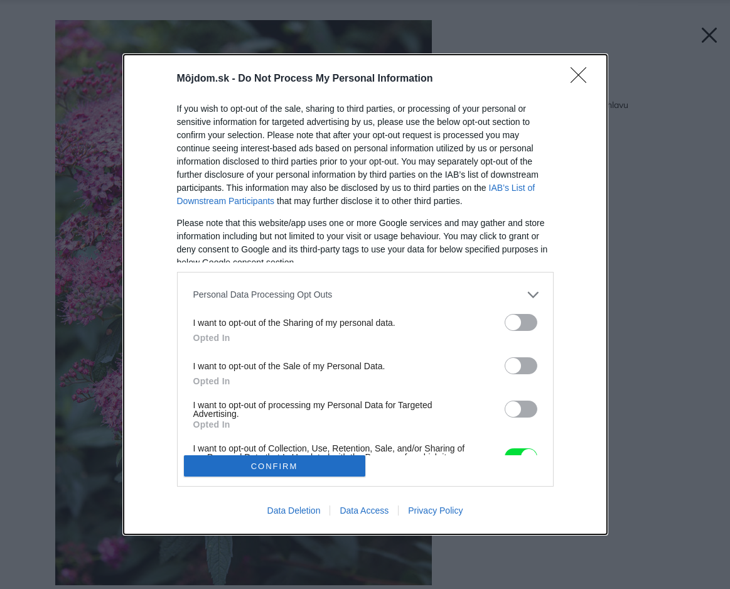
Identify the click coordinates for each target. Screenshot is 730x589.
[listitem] (365, 294)
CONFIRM (274, 466)
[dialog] (365, 294)
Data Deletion (294, 510)
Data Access (364, 510)
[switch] (521, 322)
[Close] (582, 79)
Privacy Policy (435, 510)
